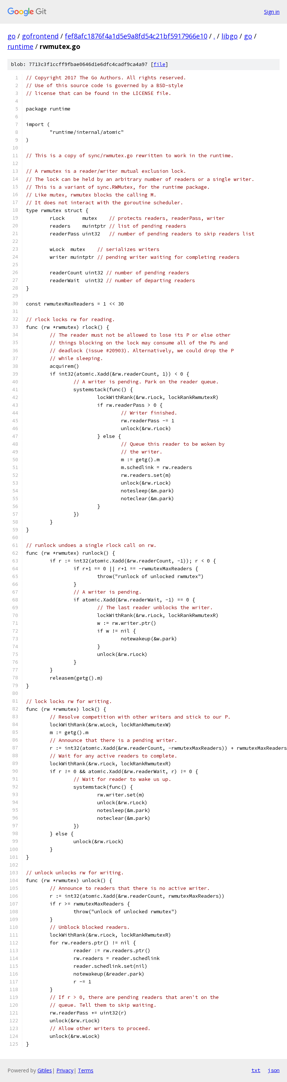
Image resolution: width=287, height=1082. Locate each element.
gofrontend (40, 36)
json (274, 1070)
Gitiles (44, 1070)
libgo (229, 36)
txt (255, 1070)
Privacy (64, 1070)
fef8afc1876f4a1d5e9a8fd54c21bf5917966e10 (136, 36)
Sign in (272, 11)
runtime (20, 46)
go (11, 36)
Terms (85, 1070)
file (159, 64)
